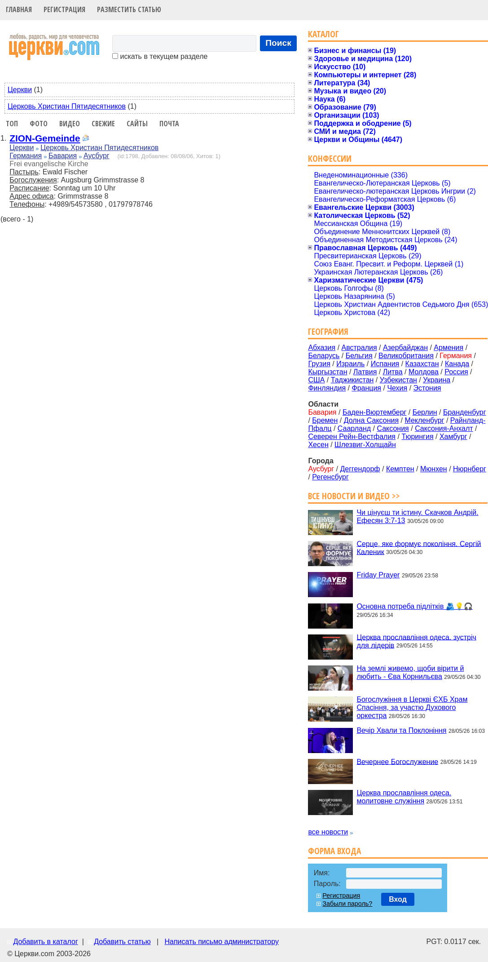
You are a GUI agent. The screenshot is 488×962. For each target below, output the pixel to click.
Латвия (365, 372)
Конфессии (330, 158)
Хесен (318, 444)
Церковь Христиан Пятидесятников (67, 106)
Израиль (350, 364)
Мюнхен (433, 469)
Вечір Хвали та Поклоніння (401, 730)
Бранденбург (464, 412)
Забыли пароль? (347, 903)
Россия (456, 372)
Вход (398, 899)
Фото (39, 124)
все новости (328, 832)
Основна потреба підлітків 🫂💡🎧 (414, 606)
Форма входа (334, 851)
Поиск (278, 43)
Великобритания (406, 355)
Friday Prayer (378, 575)
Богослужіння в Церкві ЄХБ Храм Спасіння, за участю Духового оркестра (411, 707)
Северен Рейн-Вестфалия (352, 436)
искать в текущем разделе (159, 56)
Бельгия (359, 355)
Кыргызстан (327, 372)
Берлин (425, 412)
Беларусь (323, 355)
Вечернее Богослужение (397, 761)
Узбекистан (398, 380)
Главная (19, 9)
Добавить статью (122, 941)
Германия (25, 156)
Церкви (20, 89)
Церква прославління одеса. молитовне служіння (403, 797)
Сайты (137, 124)
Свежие (103, 124)
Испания (385, 364)
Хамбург (453, 436)
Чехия (397, 388)
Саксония (393, 428)
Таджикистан (352, 380)
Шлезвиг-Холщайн (365, 444)
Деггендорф (360, 469)
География (328, 331)
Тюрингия (417, 436)
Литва (393, 372)
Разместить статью (129, 9)
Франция (366, 388)
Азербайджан (405, 347)
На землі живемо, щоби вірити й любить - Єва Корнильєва (410, 672)
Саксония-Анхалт (444, 428)
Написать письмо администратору (221, 941)
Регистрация (64, 9)
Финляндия (327, 388)
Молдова (424, 372)
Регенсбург (330, 477)
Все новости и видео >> (354, 496)
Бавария (62, 156)
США (316, 380)
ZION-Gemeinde (44, 138)
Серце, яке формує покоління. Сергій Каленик (418, 547)
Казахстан (422, 364)
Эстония (427, 388)
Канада (457, 364)
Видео (69, 124)
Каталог (323, 34)
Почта (169, 124)
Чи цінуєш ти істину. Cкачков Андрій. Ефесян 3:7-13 (417, 516)
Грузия (319, 364)
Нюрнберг (469, 469)
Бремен (325, 420)
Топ (12, 124)
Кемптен (400, 469)
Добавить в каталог (45, 941)
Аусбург (97, 156)
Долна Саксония (371, 420)
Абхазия (321, 347)
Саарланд (354, 428)
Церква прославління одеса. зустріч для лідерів (416, 641)
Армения (448, 347)
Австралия (359, 347)
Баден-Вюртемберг (375, 412)
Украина (436, 380)
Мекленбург (424, 420)
